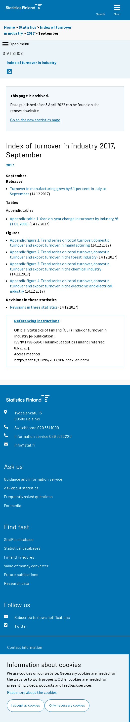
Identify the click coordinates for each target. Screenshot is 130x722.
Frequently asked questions (28, 496)
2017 (31, 33)
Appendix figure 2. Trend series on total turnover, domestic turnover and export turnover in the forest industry (59, 254)
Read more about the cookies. (32, 692)
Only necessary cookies (67, 705)
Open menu (15, 44)
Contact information (24, 647)
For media (12, 505)
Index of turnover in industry (31, 62)
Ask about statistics (21, 487)
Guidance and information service (33, 479)
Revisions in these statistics (33, 307)
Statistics (27, 27)
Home (9, 27)
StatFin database (19, 539)
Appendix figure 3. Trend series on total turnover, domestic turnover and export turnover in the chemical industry (59, 266)
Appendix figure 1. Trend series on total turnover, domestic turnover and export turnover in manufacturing (59, 243)
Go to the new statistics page (35, 119)
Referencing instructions (36, 320)
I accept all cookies (25, 705)
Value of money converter (26, 565)
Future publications (21, 574)
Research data (16, 583)
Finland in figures (19, 557)
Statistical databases (22, 548)
